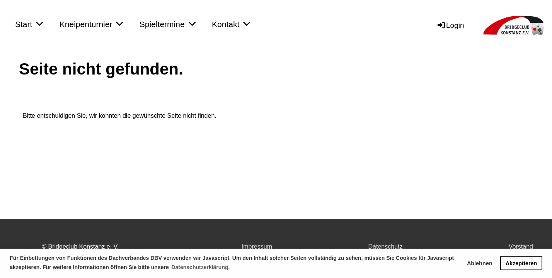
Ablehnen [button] (479, 263)
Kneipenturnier (91, 24)
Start (29, 24)
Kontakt (231, 24)
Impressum (257, 246)
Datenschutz (385, 246)
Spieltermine (168, 24)
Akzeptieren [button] (521, 263)
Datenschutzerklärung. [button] (200, 267)
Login (450, 25)
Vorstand (521, 246)
